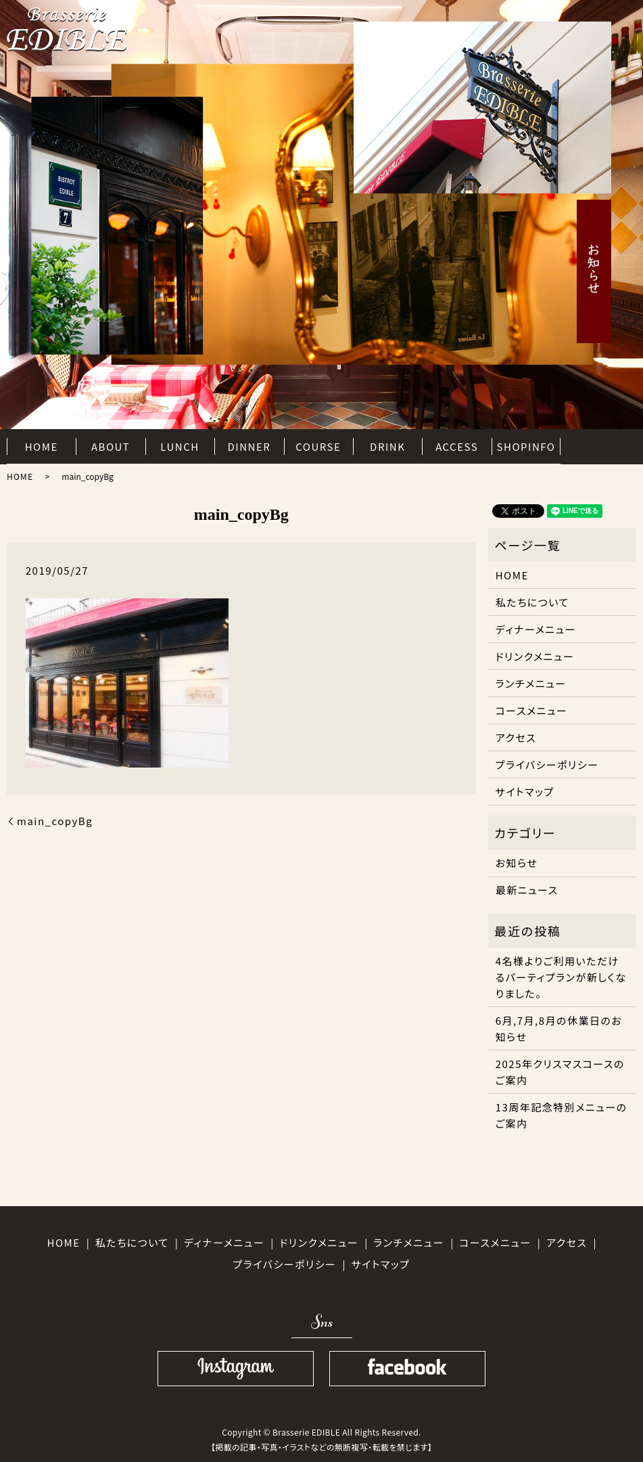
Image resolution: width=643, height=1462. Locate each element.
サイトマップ (525, 791)
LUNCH (179, 445)
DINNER (249, 445)
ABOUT (110, 445)
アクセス (516, 737)
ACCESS (456, 445)
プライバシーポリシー (547, 764)
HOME (41, 445)
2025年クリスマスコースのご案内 (560, 1072)
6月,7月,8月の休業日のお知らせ (559, 1028)
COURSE (318, 445)
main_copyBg (55, 821)
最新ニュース (527, 890)
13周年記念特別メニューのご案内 (561, 1115)
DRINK (387, 445)
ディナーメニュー (536, 629)
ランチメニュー (531, 683)
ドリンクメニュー (535, 656)
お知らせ (517, 863)
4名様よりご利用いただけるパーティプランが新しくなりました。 (561, 977)
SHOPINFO (526, 445)
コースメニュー (532, 710)
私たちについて (532, 602)
